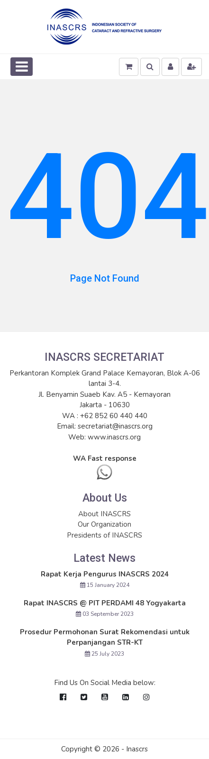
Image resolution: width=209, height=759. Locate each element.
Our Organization (104, 524)
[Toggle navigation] (21, 66)
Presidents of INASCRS (104, 535)
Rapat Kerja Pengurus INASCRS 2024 (105, 574)
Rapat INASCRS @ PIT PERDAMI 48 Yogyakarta (105, 603)
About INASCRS (104, 514)
